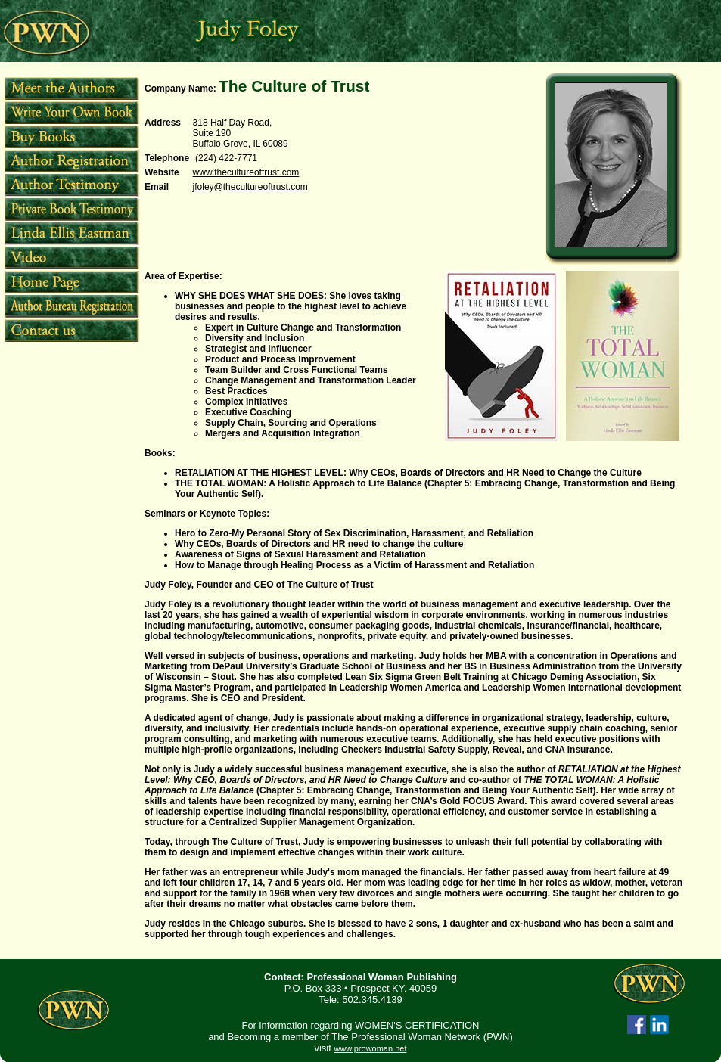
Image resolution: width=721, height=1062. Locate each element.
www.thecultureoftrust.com (246, 172)
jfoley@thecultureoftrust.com (250, 187)
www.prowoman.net (370, 1048)
